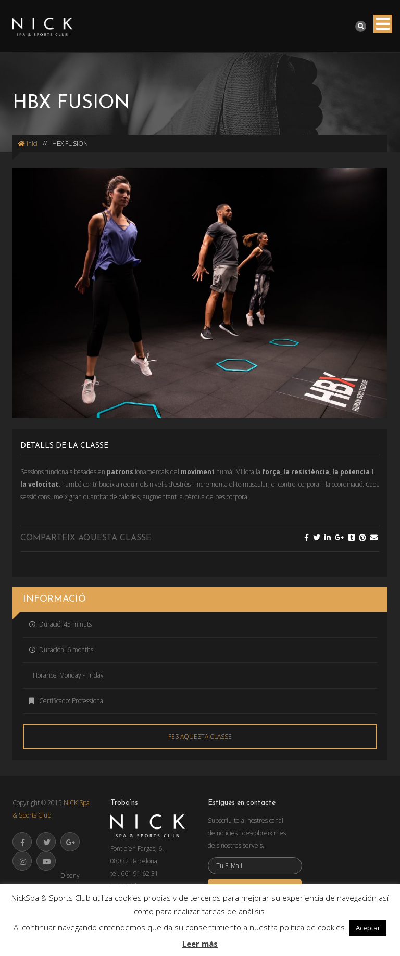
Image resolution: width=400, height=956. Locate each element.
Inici (28, 143)
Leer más (200, 943)
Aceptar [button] (368, 928)
